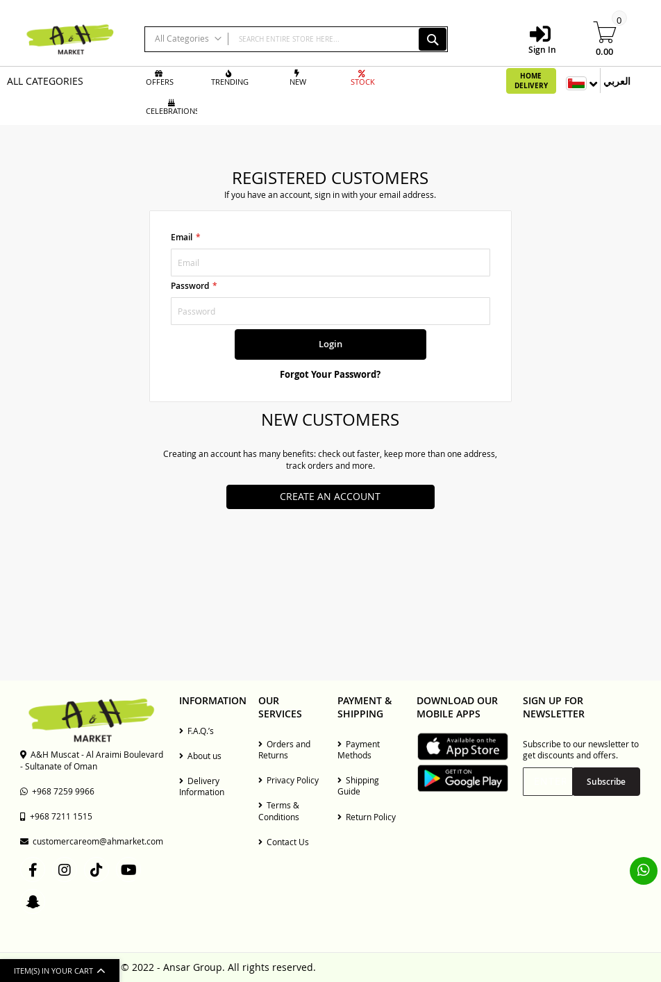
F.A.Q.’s (196, 730)
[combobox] (296, 39)
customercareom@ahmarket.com (91, 841)
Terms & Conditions (278, 810)
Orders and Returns (284, 749)
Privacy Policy (288, 779)
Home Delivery (531, 80)
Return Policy (366, 816)
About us (200, 755)
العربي (616, 81)
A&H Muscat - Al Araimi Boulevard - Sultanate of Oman (91, 760)
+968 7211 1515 (56, 816)
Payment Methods (358, 749)
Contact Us (283, 841)
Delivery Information (201, 786)
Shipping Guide (358, 785)
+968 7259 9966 (57, 791)
